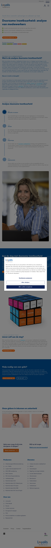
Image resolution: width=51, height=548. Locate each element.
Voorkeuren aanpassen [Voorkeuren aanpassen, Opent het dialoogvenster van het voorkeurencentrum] (25, 278)
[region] (25, 274)
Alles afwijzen (26, 282)
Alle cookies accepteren (25, 286)
